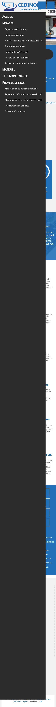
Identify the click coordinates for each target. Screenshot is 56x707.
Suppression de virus (14, 35)
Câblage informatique (15, 111)
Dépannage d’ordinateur (16, 29)
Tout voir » (50, 102)
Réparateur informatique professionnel (23, 94)
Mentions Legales (21, 701)
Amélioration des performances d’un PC (24, 41)
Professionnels (13, 82)
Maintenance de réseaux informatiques (23, 100)
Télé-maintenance (15, 76)
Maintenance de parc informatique (21, 89)
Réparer (8, 23)
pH (41, 701)
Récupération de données (17, 106)
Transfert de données (15, 46)
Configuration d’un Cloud (16, 52)
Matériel (8, 69)
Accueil (7, 16)
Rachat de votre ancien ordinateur (21, 63)
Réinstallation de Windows (17, 58)
